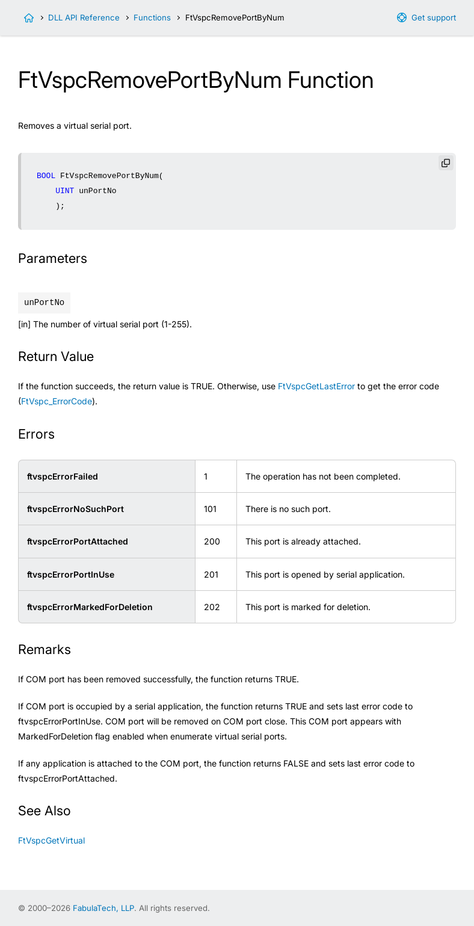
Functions (152, 17)
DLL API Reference (84, 17)
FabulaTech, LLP (103, 908)
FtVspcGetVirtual (51, 840)
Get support (433, 17)
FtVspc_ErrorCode (56, 401)
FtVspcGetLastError (316, 386)
